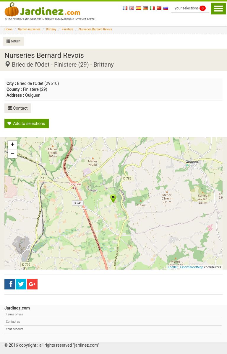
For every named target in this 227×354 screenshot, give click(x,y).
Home (8, 29)
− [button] (12, 153)
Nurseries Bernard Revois (95, 29)
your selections (190, 8)
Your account (14, 329)
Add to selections (26, 123)
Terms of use (14, 314)
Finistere (67, 29)
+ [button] (12, 145)
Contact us (13, 321)
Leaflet (173, 267)
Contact (17, 108)
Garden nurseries (29, 29)
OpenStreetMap (191, 267)
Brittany (51, 29)
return (13, 41)
